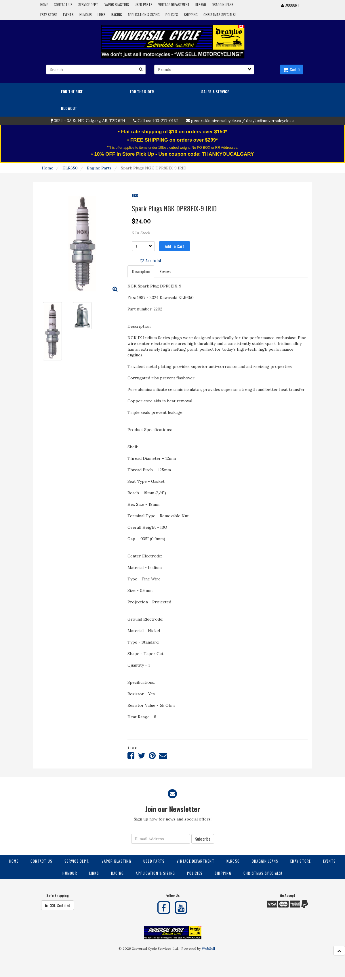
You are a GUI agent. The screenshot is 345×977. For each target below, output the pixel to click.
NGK (135, 195)
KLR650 (70, 168)
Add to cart (174, 246)
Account (290, 5)
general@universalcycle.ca (216, 120)
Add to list (150, 260)
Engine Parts (99, 168)
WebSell (208, 948)
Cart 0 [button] (291, 69)
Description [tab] (141, 271)
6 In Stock (141, 232)
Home (47, 168)
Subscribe (202, 839)
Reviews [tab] (165, 271)
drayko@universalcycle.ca (270, 120)
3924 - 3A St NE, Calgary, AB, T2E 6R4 (89, 120)
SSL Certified (57, 905)
